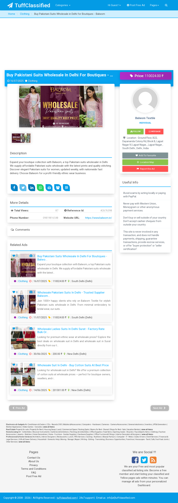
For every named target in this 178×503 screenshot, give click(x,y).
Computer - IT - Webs (125, 437)
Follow (136, 131)
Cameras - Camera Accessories (114, 424)
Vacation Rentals (133, 429)
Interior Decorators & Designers (128, 434)
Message (154, 131)
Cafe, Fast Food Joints (160, 439)
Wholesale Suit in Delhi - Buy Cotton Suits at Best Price (73, 365)
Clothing (23, 281)
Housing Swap (50, 429)
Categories (62, 5)
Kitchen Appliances (14, 427)
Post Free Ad (136, 5)
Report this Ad (146, 168)
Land (59, 429)
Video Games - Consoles (32, 427)
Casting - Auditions (94, 437)
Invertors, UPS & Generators (156, 424)
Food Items (107, 432)
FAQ (33, 472)
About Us (33, 461)
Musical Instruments (41, 432)
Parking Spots (83, 429)
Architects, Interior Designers (44, 437)
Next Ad (159, 408)
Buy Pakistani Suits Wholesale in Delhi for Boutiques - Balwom (60, 75)
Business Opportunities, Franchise (120, 439)
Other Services (12, 442)
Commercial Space (69, 429)
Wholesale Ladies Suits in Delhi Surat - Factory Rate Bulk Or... (70, 330)
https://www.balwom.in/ (98, 217)
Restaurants (62, 437)
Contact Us (33, 457)
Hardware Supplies (85, 434)
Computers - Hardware (91, 424)
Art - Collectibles (24, 432)
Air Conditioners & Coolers (35, 424)
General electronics (136, 424)
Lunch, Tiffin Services (76, 437)
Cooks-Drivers (139, 437)
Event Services (152, 437)
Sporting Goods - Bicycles (123, 432)
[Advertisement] (89, 44)
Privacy (34, 465)
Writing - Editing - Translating (93, 439)
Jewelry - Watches (24, 434)
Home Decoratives (40, 434)
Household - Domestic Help (48, 439)
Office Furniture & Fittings (104, 434)
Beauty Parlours (109, 437)
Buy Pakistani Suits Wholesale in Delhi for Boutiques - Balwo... (72, 257)
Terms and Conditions (33, 468)
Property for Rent (36, 429)
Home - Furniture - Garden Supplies (62, 434)
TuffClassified (28, 5)
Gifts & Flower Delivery (28, 439)
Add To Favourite (145, 155)
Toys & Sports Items (142, 432)
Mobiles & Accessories (72, 424)
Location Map (145, 162)
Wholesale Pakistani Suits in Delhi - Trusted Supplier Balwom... (71, 294)
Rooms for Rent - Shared (99, 429)
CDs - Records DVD (54, 424)
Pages (154, 5)
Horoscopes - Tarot (142, 439)
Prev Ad (19, 408)
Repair (77, 439)
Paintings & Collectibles (79, 432)
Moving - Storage (67, 439)
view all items (49, 427)
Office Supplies (96, 432)
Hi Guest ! (114, 5)
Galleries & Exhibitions (60, 432)
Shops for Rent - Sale (118, 429)
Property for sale (22, 429)
